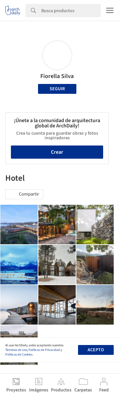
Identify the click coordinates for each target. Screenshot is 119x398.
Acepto (96, 350)
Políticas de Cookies (18, 354)
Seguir (57, 89)
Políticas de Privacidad (44, 350)
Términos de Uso (16, 350)
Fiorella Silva (57, 76)
